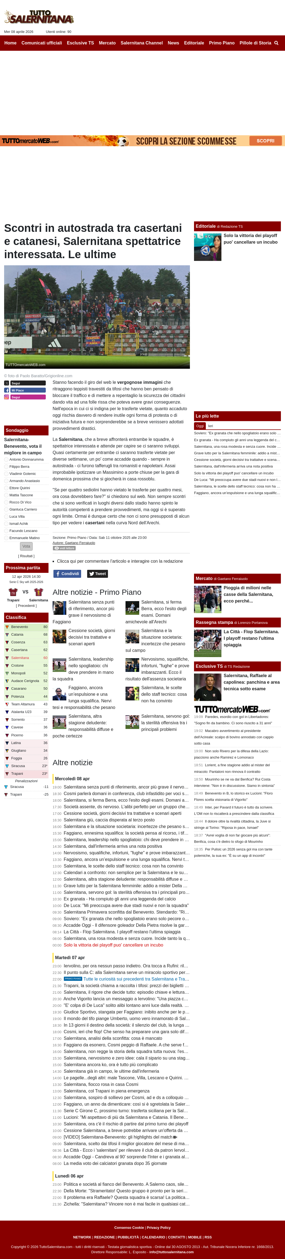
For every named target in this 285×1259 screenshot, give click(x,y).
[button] (26, 546)
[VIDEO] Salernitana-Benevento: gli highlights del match (118, 1137)
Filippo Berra (20, 466)
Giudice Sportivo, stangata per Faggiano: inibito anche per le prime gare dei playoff (144, 1012)
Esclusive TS (209, 666)
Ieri (210, 426)
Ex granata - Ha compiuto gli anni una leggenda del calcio (120, 899)
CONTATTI (176, 1237)
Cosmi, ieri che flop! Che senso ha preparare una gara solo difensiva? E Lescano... (144, 1031)
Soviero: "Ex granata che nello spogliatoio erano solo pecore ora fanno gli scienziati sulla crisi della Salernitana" (172, 918)
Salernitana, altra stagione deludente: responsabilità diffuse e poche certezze (138, 879)
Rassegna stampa (214, 622)
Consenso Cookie (129, 1228)
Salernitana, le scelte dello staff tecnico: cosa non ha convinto (164, 694)
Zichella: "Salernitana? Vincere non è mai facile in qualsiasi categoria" (131, 1204)
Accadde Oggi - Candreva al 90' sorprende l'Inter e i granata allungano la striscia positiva (150, 1156)
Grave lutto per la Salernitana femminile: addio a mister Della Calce (129, 885)
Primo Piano (76, 538)
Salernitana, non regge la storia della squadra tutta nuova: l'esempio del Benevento (144, 1051)
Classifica (16, 617)
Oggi (200, 426)
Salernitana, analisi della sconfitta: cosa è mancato (113, 1038)
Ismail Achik (19, 524)
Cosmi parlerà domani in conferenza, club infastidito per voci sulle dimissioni (138, 793)
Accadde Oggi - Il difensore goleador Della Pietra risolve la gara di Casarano (138, 925)
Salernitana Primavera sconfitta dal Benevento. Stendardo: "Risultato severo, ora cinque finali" (155, 912)
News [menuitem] (173, 43)
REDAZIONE (104, 1237)
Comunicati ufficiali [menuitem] (42, 43)
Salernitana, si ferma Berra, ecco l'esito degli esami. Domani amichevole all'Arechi (143, 800)
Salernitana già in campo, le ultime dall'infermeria (111, 1071)
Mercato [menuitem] (107, 43)
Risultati (26, 556)
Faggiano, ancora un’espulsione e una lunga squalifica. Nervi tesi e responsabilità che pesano (155, 859)
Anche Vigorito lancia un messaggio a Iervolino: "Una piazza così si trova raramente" (146, 998)
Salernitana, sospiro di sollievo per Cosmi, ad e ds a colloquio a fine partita (136, 1097)
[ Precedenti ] (26, 606)
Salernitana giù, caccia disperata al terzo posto (109, 820)
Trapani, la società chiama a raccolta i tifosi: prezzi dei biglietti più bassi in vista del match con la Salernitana (168, 985)
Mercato (204, 578)
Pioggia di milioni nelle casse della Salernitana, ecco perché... (248, 594)
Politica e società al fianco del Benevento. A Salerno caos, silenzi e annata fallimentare (148, 1184)
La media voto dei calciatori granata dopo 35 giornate (115, 1163)
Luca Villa (17, 516)
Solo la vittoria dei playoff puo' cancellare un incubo (113, 945)
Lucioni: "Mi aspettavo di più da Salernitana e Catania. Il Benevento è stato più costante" (149, 1117)
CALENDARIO (153, 1237)
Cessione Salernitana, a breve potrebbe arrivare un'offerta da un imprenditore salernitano (150, 1130)
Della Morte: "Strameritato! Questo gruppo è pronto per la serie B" (128, 1190)
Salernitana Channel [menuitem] (142, 43)
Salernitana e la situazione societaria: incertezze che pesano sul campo (133, 826)
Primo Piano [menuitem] (222, 43)
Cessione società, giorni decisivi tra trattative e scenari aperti (92, 637)
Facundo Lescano (24, 531)
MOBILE (195, 1237)
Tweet (97, 573)
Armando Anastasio (25, 481)
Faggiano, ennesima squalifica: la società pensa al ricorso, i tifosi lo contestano (140, 833)
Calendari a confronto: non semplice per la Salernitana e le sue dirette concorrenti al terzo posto (157, 872)
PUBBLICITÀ (128, 1237)
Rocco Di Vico (21, 502)
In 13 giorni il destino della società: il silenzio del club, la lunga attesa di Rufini (139, 1025)
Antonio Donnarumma (27, 459)
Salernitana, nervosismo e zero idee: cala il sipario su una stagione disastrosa (139, 1058)
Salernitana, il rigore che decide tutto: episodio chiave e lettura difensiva (133, 992)
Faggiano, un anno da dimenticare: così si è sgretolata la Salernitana (130, 1104)
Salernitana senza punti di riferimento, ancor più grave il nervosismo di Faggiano (142, 787)
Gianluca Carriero (23, 509)
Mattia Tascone (21, 495)
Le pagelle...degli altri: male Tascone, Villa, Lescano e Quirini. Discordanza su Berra (145, 1077)
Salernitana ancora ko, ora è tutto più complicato (111, 1064)
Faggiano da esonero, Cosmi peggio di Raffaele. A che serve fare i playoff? (136, 1045)
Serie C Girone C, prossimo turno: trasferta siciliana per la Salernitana (132, 1110)
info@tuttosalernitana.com (171, 1252)
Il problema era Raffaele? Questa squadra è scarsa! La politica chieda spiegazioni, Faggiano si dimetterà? (167, 1197)
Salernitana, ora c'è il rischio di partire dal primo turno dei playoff (126, 1124)
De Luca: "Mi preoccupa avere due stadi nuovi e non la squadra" (126, 905)
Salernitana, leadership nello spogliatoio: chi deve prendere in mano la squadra (140, 839)
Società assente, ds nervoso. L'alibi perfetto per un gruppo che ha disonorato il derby (146, 806)
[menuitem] (276, 43)
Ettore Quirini (20, 488)
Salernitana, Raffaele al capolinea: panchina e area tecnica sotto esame (252, 682)
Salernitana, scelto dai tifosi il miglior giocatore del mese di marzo (127, 1143)
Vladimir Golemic (23, 474)
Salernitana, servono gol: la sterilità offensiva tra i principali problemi (165, 723)
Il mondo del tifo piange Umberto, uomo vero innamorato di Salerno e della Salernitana (148, 1018)
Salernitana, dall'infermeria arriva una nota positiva (113, 846)
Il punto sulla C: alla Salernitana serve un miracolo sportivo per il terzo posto (138, 972)
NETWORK (82, 1237)
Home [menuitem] (10, 43)
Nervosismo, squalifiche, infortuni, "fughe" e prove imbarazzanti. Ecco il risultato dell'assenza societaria (164, 852)
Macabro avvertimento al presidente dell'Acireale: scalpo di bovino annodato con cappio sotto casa (233, 737)
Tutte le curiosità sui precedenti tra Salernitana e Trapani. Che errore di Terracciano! (155, 979)
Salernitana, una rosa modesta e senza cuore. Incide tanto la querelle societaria (141, 938)
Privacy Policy (159, 1228)
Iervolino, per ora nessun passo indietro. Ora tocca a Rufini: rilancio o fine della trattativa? (150, 966)
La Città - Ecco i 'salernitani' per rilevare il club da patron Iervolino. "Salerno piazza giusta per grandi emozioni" (171, 1150)
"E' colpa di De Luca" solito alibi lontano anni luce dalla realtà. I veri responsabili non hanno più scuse (162, 1005)
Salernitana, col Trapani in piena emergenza (107, 1091)
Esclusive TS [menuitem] (80, 43)
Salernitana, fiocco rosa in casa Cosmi (101, 1084)
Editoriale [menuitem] (194, 43)
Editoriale (206, 226)
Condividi (67, 573)
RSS (208, 1237)
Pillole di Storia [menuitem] (255, 43)
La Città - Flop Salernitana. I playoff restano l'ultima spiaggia (122, 932)
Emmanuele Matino (25, 538)
